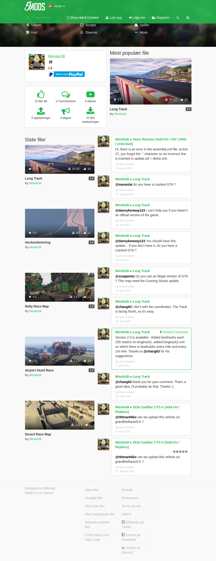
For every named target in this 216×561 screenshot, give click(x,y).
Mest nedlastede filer (100, 514)
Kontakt (127, 490)
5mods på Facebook (131, 537)
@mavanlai (123, 184)
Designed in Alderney (40, 488)
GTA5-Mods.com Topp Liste (97, 537)
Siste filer (91, 490)
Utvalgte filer (94, 498)
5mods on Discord (131, 550)
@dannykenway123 (130, 210)
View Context (125, 164)
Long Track (141, 179)
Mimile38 (56, 56)
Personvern (130, 498)
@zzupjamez (125, 276)
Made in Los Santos (39, 493)
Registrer (161, 17)
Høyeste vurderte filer (97, 524)
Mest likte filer (95, 506)
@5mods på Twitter (133, 524)
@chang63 (123, 307)
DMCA (126, 514)
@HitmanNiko (125, 417)
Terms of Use (131, 506)
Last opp (114, 17)
